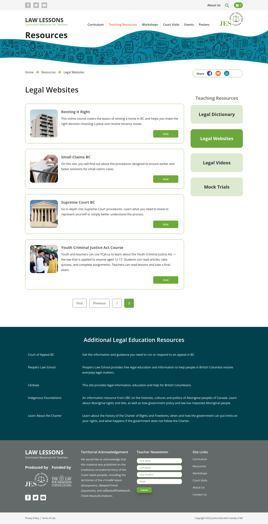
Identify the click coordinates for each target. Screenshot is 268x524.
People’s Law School (42, 367)
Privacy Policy (32, 518)
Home (29, 72)
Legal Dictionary (217, 114)
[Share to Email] (217, 73)
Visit (166, 134)
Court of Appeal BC (41, 355)
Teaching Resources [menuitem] (123, 25)
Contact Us (200, 494)
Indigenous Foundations (44, 398)
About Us (214, 5)
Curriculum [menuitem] (95, 25)
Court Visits (200, 480)
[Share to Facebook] (208, 73)
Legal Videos (216, 163)
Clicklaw (33, 385)
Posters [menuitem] (204, 25)
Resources (49, 72)
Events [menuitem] (189, 25)
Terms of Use (48, 518)
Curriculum (200, 459)
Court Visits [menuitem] (171, 25)
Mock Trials (216, 187)
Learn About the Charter (45, 416)
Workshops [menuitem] (150, 25)
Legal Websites (216, 138)
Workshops (200, 473)
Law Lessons (44, 20)
